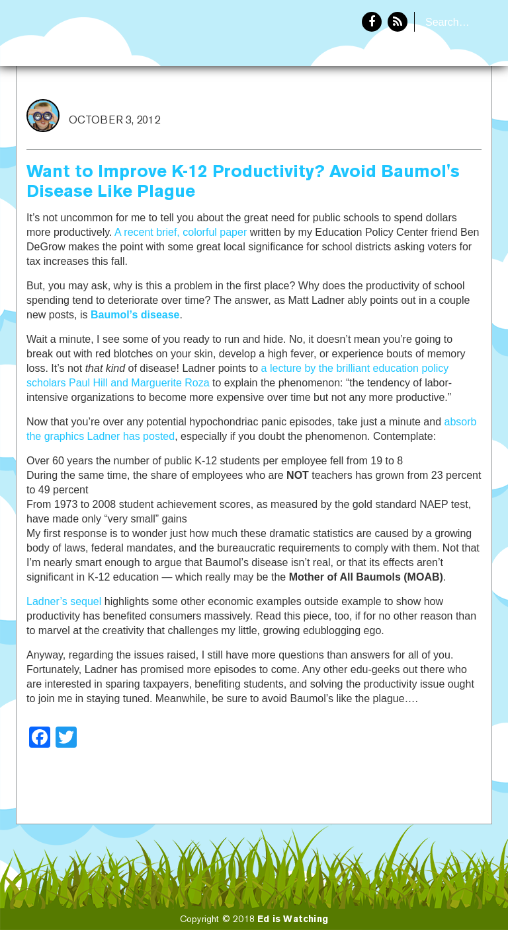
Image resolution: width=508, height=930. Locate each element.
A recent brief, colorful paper (180, 232)
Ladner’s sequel (63, 601)
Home (378, 109)
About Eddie (449, 109)
